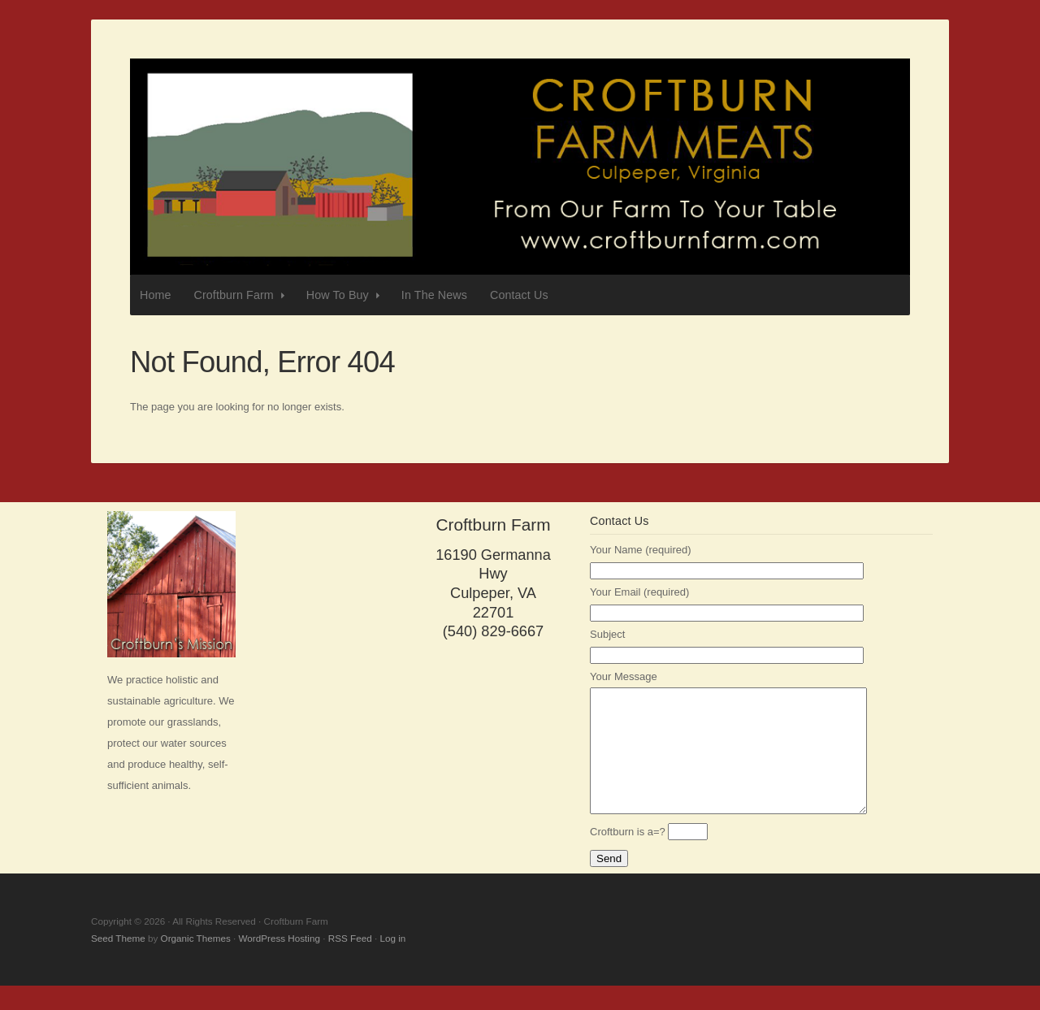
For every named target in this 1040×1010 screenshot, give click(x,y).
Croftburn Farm (520, 167)
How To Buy (345, 295)
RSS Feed (350, 962)
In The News (434, 294)
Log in (392, 962)
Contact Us (519, 294)
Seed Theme (118, 962)
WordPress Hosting (279, 962)
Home (155, 294)
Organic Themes (196, 962)
